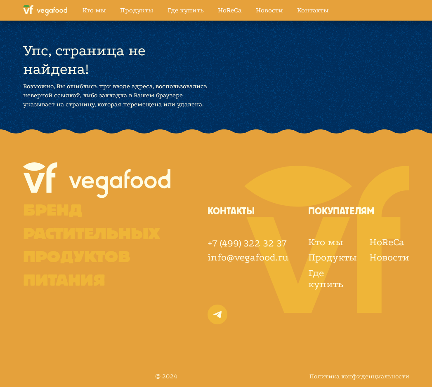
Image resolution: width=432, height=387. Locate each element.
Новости (269, 10)
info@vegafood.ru (248, 257)
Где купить (186, 10)
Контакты (313, 10)
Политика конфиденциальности (359, 376)
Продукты (136, 10)
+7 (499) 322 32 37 (247, 243)
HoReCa (230, 10)
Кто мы (94, 10)
